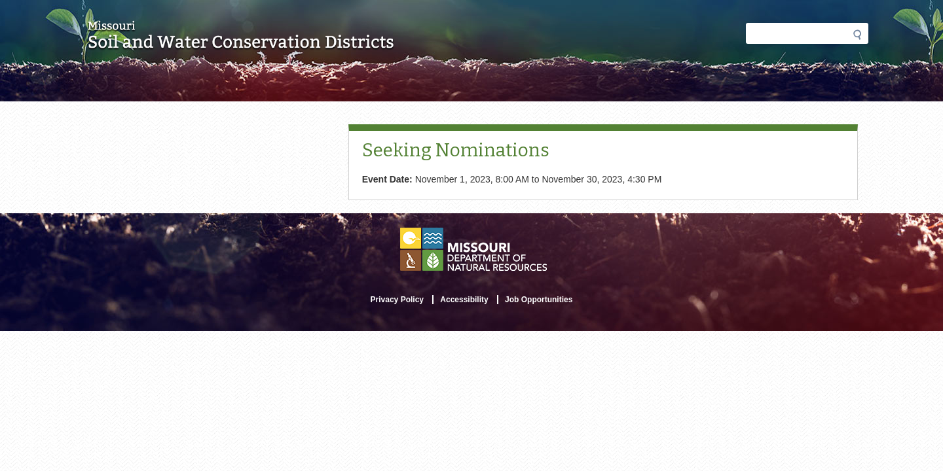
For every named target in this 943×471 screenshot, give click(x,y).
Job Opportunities (538, 299)
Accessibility (464, 299)
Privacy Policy (397, 299)
